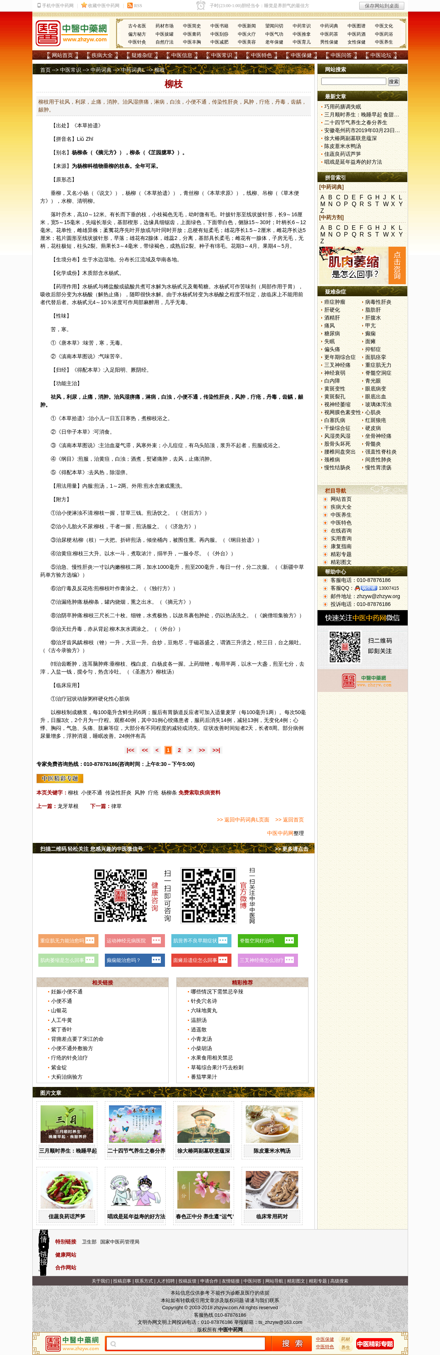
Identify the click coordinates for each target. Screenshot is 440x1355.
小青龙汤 (201, 1039)
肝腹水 (373, 318)
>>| (216, 750)
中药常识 (302, 26)
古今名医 (137, 26)
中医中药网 (280, 833)
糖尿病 (332, 333)
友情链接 (231, 1281)
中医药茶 (329, 34)
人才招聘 (166, 1281)
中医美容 (247, 42)
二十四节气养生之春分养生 (139, 1151)
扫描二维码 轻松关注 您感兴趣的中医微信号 (91, 849)
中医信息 (181, 55)
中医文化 (384, 26)
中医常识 (221, 55)
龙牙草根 (68, 806)
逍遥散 (199, 1029)
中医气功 (274, 34)
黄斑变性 (334, 389)
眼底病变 (375, 389)
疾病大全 (102, 55)
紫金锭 (59, 1067)
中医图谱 (357, 26)
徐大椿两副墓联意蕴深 (203, 1151)
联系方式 (144, 1281)
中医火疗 (247, 34)
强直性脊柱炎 (381, 452)
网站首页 (62, 55)
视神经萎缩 (337, 404)
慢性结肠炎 (337, 467)
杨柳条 (169, 793)
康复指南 (341, 546)
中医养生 (384, 42)
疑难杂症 (142, 55)
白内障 (332, 381)
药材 (345, 1339)
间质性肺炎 (378, 460)
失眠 (329, 341)
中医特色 (261, 55)
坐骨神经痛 (378, 436)
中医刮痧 (219, 34)
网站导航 (274, 1281)
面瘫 (370, 341)
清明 (82, 201)
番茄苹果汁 (204, 1077)
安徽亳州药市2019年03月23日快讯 (364, 130)
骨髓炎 (373, 444)
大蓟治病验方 (67, 1077)
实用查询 (341, 538)
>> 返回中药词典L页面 (243, 820)
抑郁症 (373, 349)
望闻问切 (274, 26)
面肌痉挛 (375, 357)
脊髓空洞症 (378, 373)
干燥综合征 (337, 428)
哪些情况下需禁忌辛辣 (217, 992)
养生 (345, 1347)
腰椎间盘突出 (340, 452)
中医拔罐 (165, 34)
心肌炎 (373, 412)
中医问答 (341, 55)
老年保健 (274, 42)
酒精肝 (332, 318)
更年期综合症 (340, 357)
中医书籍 (219, 26)
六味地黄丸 (204, 1010)
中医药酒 (357, 34)
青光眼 (373, 381)
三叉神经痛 (337, 365)
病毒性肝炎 (378, 302)
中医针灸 (137, 42)
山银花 (59, 1010)
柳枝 (152, 418)
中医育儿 (302, 42)
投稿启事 (122, 1281)
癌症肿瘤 (334, 302)
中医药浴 (384, 34)
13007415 (389, 588)
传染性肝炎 (118, 793)
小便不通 (91, 793)
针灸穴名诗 (204, 1001)
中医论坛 (381, 55)
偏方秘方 (137, 34)
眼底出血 (375, 396)
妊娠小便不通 (67, 992)
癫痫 (370, 333)
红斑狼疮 (375, 420)
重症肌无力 (378, 365)
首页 (45, 70)
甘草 (125, 513)
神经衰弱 (334, 373)
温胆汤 (199, 1020)
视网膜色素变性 (342, 412)
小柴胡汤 (201, 1048)
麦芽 (230, 712)
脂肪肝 (373, 310)
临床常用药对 (272, 1216)
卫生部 (89, 1242)
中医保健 (301, 55)
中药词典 (329, 26)
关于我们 (101, 1281)
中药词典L (133, 70)
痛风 (329, 326)
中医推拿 (302, 34)
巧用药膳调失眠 (342, 107)
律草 (116, 806)
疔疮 (153, 793)
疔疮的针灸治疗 (69, 1058)
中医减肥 (219, 42)
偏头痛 (332, 349)
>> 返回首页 (289, 820)
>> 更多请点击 (291, 849)
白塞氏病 (334, 420)
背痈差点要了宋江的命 (77, 1039)
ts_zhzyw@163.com (280, 1322)
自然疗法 (165, 42)
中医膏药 (192, 34)
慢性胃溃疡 (378, 467)
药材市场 (165, 26)
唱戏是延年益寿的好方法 (136, 1216)
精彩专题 (341, 554)
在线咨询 (341, 531)
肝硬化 (332, 310)
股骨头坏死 (337, 444)
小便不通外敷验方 (72, 1048)
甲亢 (370, 326)
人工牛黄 (61, 1020)
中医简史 (192, 26)
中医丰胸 (192, 42)
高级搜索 (339, 1281)
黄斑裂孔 (334, 396)
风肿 (140, 793)
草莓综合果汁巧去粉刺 (217, 1067)
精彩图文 (341, 562)
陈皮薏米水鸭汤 (272, 1151)
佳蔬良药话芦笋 (66, 1216)
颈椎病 (332, 460)
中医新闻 (247, 26)
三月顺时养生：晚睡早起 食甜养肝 (79, 1151)
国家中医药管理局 (119, 1242)
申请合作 (209, 1281)
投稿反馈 (187, 1281)
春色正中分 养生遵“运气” (205, 1216)
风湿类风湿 (337, 436)
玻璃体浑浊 (378, 404)
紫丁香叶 (61, 1029)
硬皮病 (373, 428)
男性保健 (329, 42)
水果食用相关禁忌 (212, 1058)
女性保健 (357, 42)
